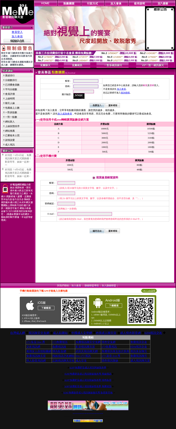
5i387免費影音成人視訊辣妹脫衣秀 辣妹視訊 (87, 373)
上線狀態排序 (12, 126)
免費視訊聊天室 (36, 355)
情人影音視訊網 (36, 360)
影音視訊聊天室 (85, 346)
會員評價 (10, 94)
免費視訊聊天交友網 (88, 342)
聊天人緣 (10, 103)
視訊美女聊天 (138, 351)
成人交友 (81, 360)
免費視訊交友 (138, 342)
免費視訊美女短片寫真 (115, 351)
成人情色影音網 (130, 332)
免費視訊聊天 (138, 355)
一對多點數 (11, 112)
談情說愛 (10, 140)
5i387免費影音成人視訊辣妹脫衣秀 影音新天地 (88, 392)
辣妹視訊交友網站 (63, 355)
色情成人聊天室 (106, 332)
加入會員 (17, 36)
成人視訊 (10, 144)
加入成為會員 (65, 113)
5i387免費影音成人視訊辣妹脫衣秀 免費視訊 (87, 386)
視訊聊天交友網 (39, 332)
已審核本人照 (12, 135)
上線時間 (10, 98)
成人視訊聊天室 (140, 360)
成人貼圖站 (60, 332)
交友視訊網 (33, 346)
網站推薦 (10, 130)
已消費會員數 (12, 84)
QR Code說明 (149, 290)
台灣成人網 (17, 332)
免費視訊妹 (59, 346)
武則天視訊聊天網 (87, 351)
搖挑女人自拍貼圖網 (38, 351)
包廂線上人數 (12, 107)
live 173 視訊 (83, 355)
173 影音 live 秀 (35, 342)
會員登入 (17, 32)
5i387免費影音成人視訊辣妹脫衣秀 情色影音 (87, 380)
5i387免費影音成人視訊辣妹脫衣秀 (88, 367)
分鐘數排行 (11, 80)
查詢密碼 (125, 92)
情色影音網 (59, 351)
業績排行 (10, 75)
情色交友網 (108, 342)
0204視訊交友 (153, 332)
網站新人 (10, 121)
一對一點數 (11, 117)
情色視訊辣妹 (110, 360)
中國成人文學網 (81, 332)
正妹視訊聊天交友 (63, 360)
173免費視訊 (60, 342)
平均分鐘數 (11, 89)
